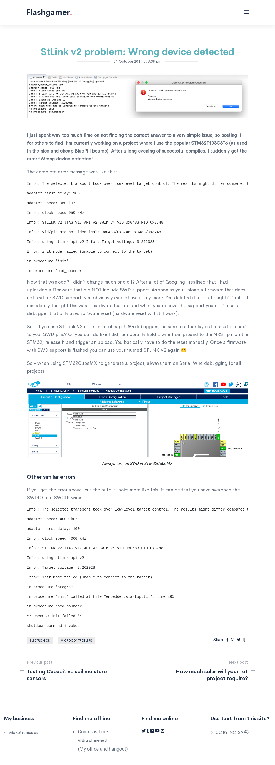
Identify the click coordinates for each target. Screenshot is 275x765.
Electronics (40, 640)
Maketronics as (23, 732)
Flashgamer (49, 12)
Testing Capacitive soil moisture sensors (67, 675)
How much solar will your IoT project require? (212, 675)
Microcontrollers (76, 640)
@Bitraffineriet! (92, 740)
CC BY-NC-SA (232, 732)
